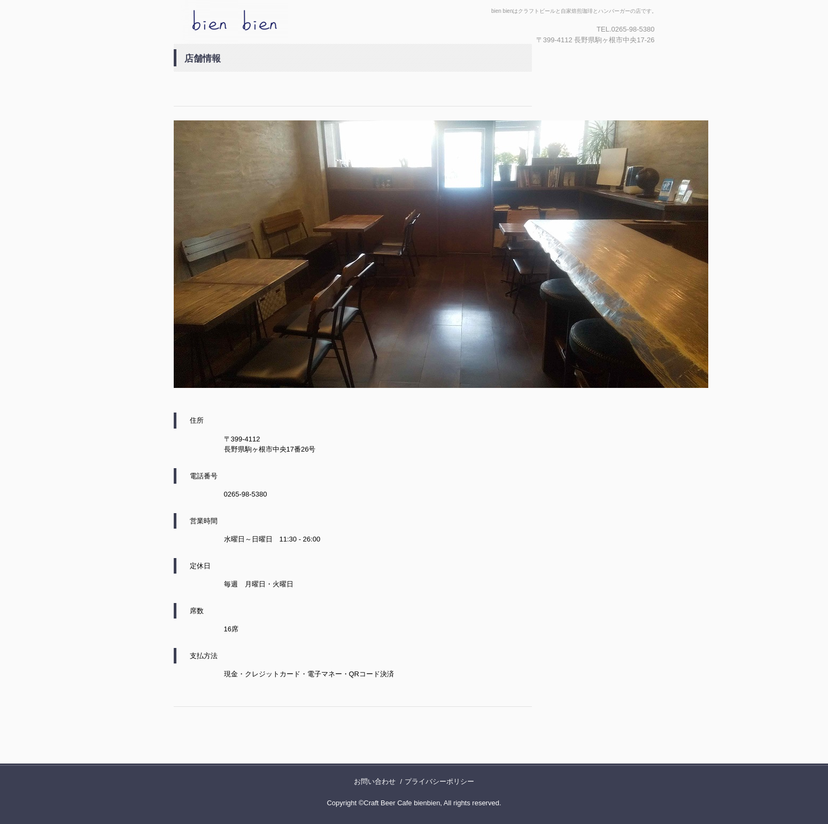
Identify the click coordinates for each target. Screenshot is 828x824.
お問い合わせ (375, 781)
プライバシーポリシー (439, 781)
